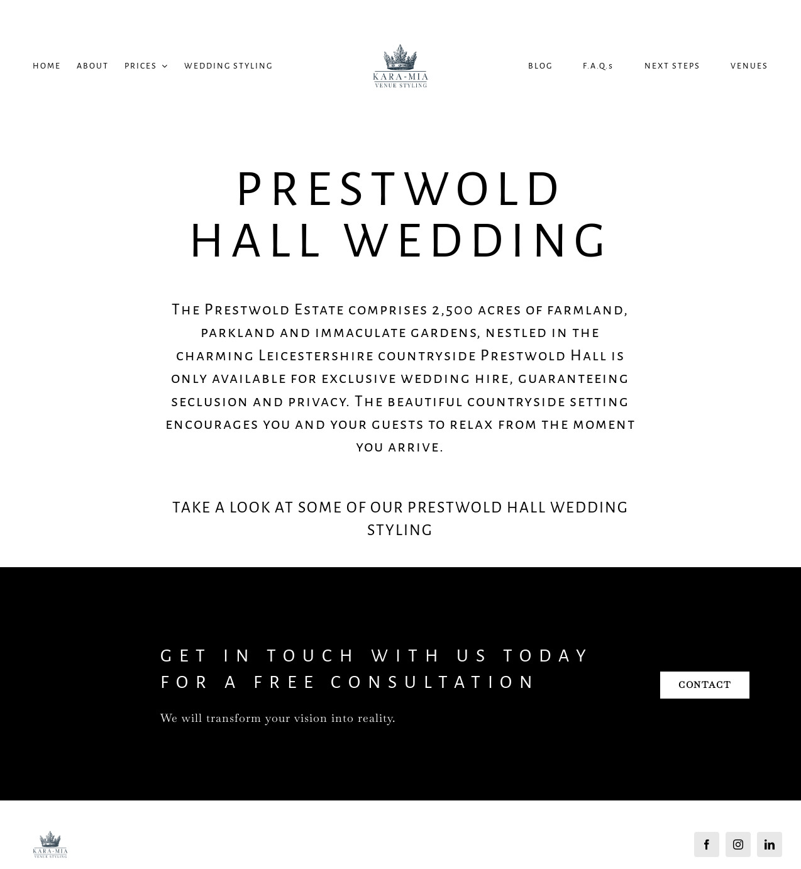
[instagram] (738, 844)
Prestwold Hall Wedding (400, 215)
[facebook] (706, 844)
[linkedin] (769, 844)
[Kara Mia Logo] (400, 21)
